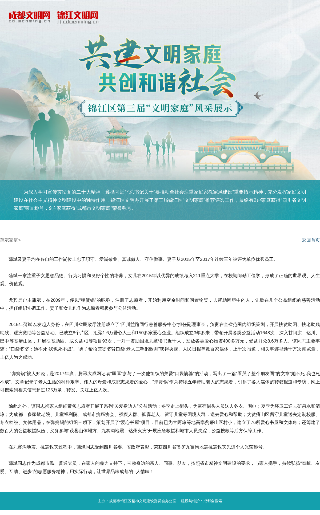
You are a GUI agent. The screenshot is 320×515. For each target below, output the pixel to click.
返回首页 (311, 240)
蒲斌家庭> (10, 240)
